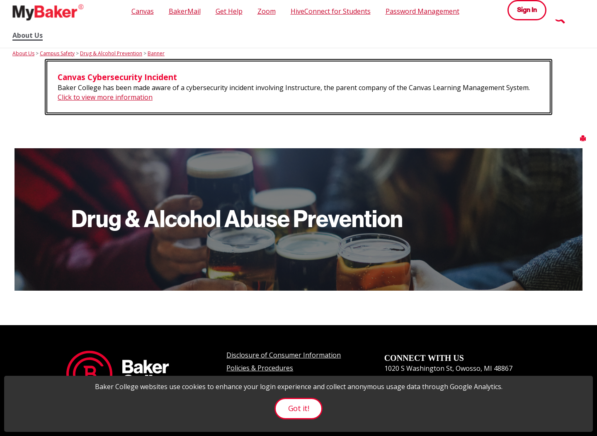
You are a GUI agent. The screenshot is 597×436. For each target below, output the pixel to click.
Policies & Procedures (259, 367)
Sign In (527, 10)
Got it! (298, 408)
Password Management (422, 11)
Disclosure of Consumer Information (283, 355)
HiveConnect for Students (331, 11)
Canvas (142, 11)
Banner (156, 53)
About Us (27, 35)
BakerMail (185, 11)
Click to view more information (105, 97)
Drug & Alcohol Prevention (111, 53)
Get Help (229, 11)
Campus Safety (57, 53)
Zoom (266, 11)
